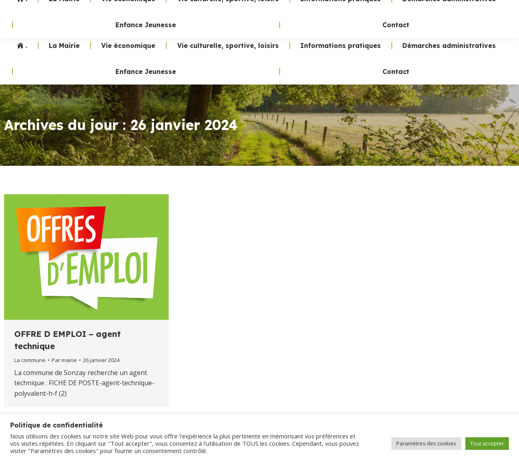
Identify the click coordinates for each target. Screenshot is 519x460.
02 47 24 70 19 (364, 16)
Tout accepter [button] (487, 443)
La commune (30, 360)
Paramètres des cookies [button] (426, 443)
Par (64, 360)
